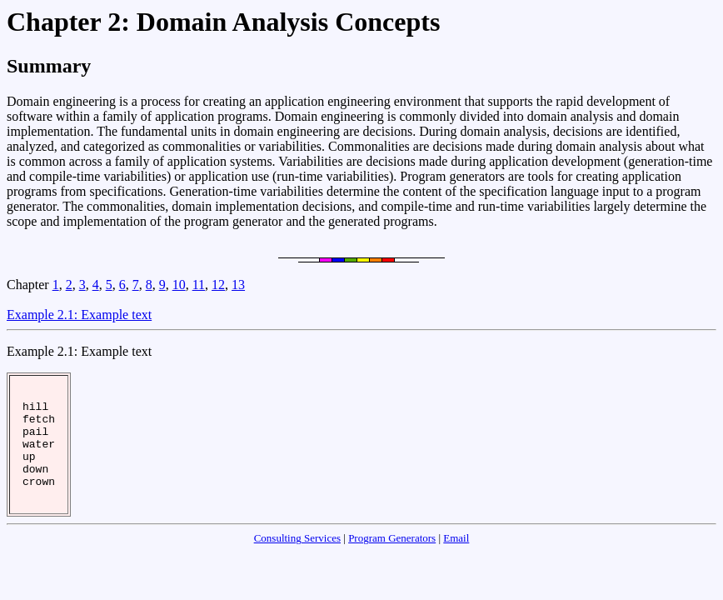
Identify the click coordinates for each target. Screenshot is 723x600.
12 (218, 285)
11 (198, 285)
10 (179, 285)
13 (238, 285)
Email (456, 560)
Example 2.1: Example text (79, 315)
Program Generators (392, 560)
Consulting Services (297, 560)
